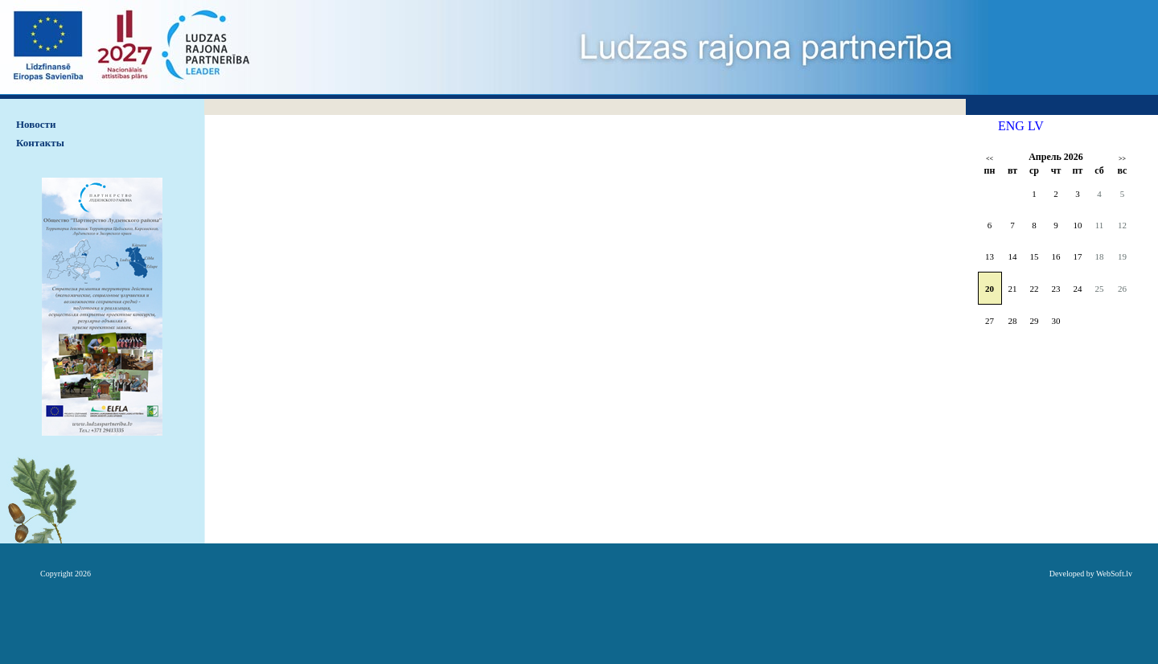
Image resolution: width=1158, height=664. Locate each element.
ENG (1011, 126)
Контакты (40, 143)
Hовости (35, 124)
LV (1036, 126)
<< (989, 158)
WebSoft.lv (1114, 573)
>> (1122, 158)
